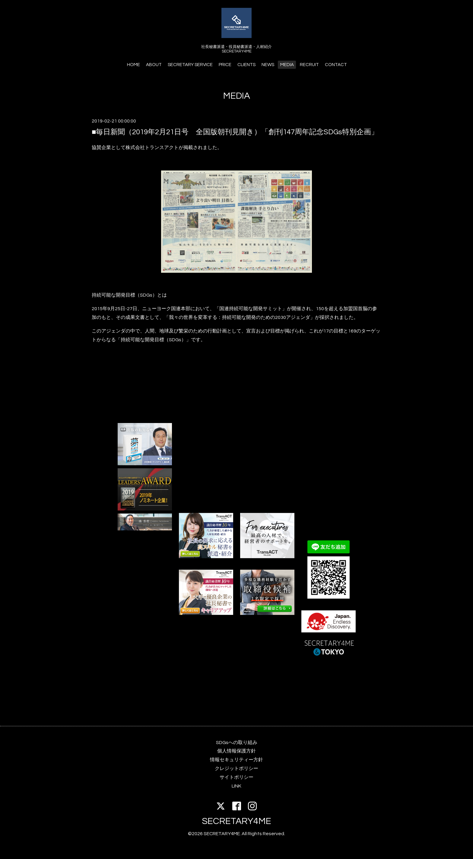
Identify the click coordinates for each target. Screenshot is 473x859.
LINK (236, 786)
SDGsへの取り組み (236, 742)
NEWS (268, 64)
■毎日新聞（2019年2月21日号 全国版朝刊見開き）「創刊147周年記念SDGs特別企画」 (235, 132)
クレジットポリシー (236, 768)
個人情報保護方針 (236, 751)
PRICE (225, 64)
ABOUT (154, 64)
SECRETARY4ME (236, 821)
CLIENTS (246, 64)
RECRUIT (309, 64)
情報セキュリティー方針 (236, 759)
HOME (133, 64)
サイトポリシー (236, 777)
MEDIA (287, 64)
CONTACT (336, 64)
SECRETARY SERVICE (190, 64)
